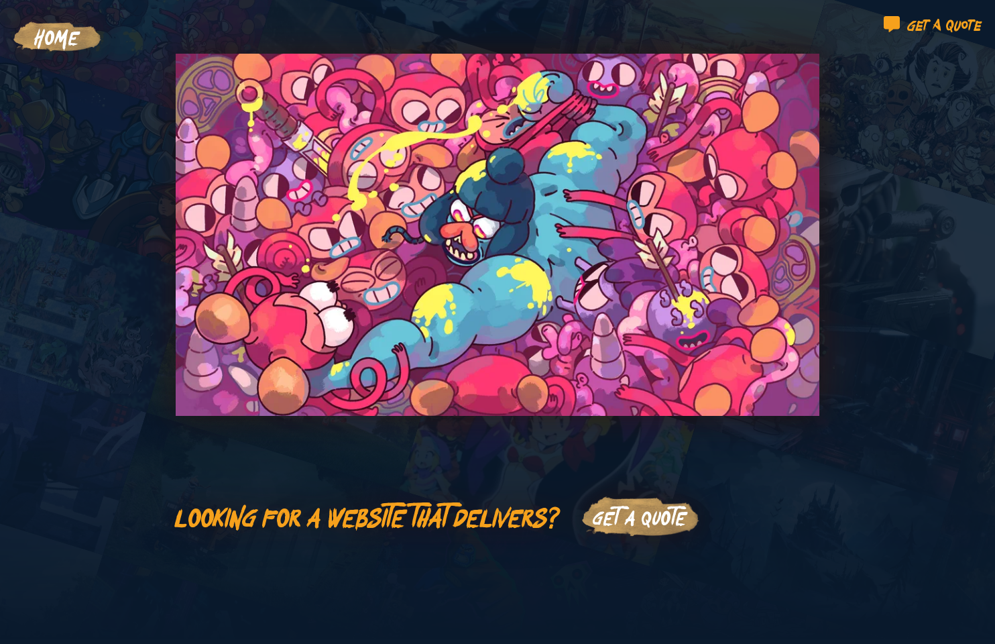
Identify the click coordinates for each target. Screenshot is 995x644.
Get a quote (933, 24)
